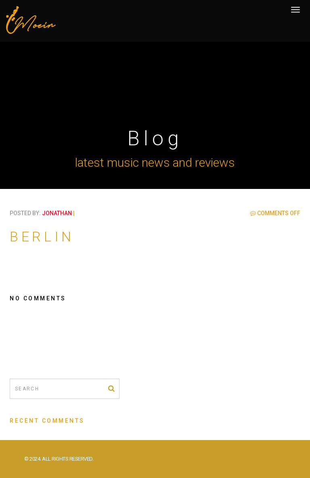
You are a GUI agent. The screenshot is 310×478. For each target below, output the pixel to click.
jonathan (57, 213)
